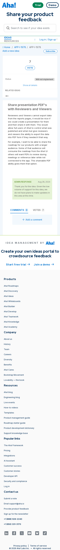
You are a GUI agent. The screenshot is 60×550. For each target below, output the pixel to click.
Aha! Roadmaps (11, 286)
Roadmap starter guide (14, 423)
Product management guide (17, 418)
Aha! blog (8, 392)
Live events (9, 402)
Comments (19, 210)
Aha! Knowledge (11, 322)
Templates (9, 412)
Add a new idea (11, 50)
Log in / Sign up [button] (48, 39)
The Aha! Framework (13, 445)
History (7, 344)
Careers (7, 354)
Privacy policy (20, 546)
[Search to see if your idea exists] (31, 28)
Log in (7, 486)
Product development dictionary (19, 428)
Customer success (13, 466)
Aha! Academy (10, 327)
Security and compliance (15, 481)
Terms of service (38, 546)
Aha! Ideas (9, 296)
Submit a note (10, 498)
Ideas (8, 37)
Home (7, 47)
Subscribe (50, 51)
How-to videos (11, 407)
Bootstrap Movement (14, 375)
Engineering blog (12, 397)
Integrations (9, 455)
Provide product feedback (16, 509)
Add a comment (32, 219)
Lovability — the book (14, 380)
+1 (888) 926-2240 (13, 519)
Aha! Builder (9, 306)
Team (6, 349)
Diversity (8, 359)
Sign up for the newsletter (16, 514)
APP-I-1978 (20, 47)
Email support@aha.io (14, 503)
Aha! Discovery (11, 291)
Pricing (7, 450)
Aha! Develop (10, 311)
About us (8, 339)
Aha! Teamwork (11, 316)
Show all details (30, 85)
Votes (39, 210)
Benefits (8, 364)
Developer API (10, 476)
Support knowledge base (16, 433)
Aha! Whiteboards (12, 301)
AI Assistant (9, 461)
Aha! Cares (9, 370)
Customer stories (12, 471)
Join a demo (44, 264)
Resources (11, 41)
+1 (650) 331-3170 (12, 524)
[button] (35, 39)
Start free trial (18, 264)
